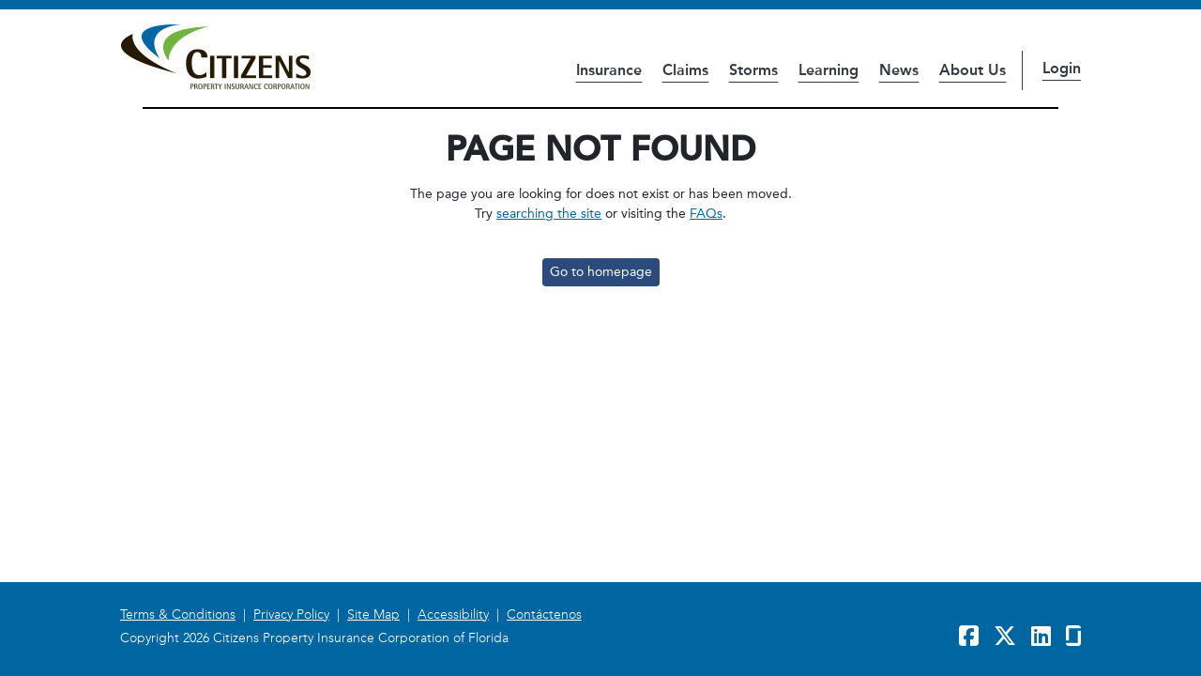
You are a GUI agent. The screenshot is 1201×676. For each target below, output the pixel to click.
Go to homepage (601, 272)
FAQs (706, 214)
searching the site (548, 214)
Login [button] (1061, 68)
